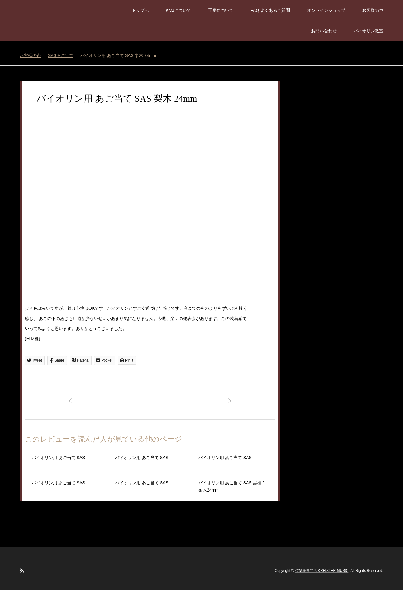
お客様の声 (372, 10)
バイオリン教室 (368, 30)
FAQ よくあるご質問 (270, 10)
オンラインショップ (326, 10)
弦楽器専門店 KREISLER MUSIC (322, 570)
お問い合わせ (324, 30)
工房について (221, 10)
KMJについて (178, 10)
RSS (22, 570)
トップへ (140, 10)
